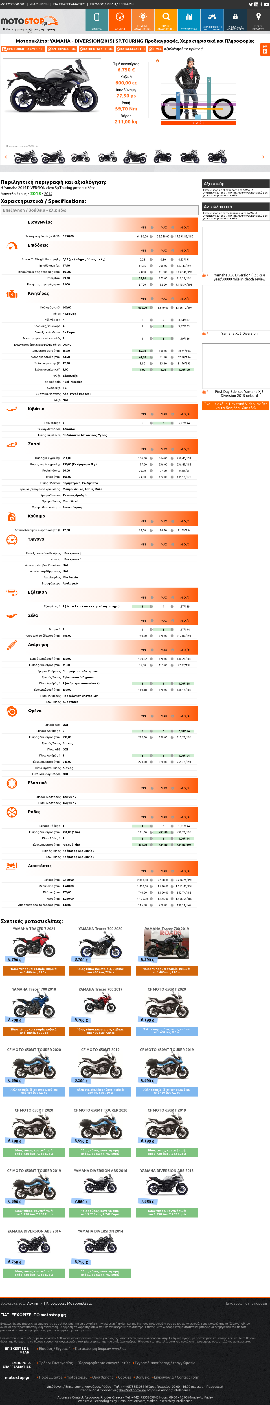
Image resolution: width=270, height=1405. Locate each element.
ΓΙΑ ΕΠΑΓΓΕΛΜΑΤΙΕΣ (69, 4)
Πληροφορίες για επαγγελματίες (102, 1364)
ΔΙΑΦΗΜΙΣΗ (39, 4)
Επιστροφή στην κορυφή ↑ (248, 1303)
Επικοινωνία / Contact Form (176, 1377)
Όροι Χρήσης (102, 1377)
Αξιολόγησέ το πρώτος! (183, 49)
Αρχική (32, 1303)
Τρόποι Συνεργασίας (55, 1364)
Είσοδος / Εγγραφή (54, 1349)
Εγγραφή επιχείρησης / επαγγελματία (163, 1364)
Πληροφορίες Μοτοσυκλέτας (68, 1303)
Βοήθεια (142, 1377)
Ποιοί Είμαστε (50, 1377)
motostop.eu (77, 1377)
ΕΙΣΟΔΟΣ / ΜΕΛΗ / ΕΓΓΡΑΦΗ (112, 4)
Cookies (124, 1377)
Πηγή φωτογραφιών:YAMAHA (22, 146)
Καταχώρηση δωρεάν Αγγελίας (100, 1349)
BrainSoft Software (132, 1390)
